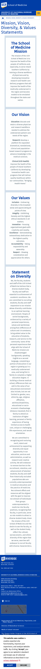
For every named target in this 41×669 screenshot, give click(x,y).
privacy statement (10, 660)
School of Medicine (17, 5)
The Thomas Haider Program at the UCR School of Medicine (19, 634)
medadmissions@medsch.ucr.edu (12, 593)
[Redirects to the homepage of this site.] (2, 18)
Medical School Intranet (10, 629)
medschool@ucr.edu (20, 594)
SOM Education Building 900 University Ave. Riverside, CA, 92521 (9, 580)
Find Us (13, 607)
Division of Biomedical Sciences (13, 626)
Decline (23, 665)
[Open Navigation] (38, 13)
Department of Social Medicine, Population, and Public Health (19, 621)
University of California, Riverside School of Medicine (16, 13)
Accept (10, 665)
